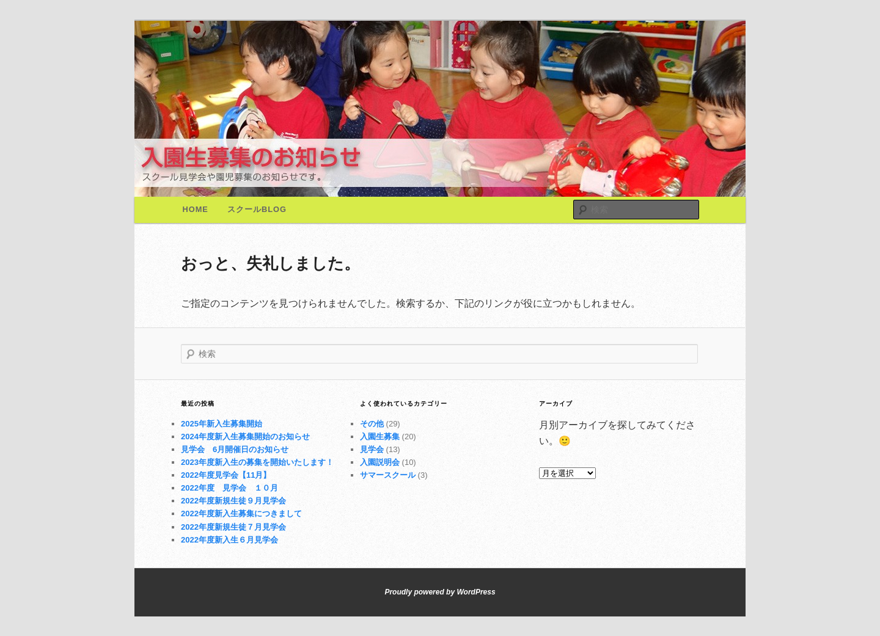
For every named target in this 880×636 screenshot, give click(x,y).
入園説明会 (380, 462)
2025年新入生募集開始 (221, 423)
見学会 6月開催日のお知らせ (234, 449)
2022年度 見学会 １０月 (229, 487)
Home (195, 209)
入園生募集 (380, 436)
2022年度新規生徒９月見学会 (233, 500)
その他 (372, 423)
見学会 (372, 449)
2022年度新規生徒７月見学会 (233, 527)
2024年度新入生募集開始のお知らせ (245, 436)
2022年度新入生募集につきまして (241, 513)
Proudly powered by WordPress (439, 592)
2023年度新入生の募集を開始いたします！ (257, 462)
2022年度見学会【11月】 (226, 475)
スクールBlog (257, 209)
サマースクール (388, 475)
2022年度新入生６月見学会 (229, 539)
